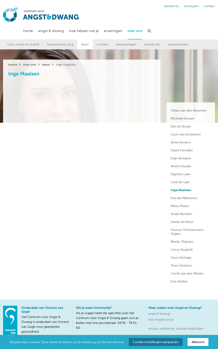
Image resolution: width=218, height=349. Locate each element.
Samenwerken (178, 44)
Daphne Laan (180, 174)
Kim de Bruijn (181, 126)
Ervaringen (113, 31)
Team (85, 44)
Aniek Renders (181, 214)
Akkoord (198, 342)
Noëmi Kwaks (181, 166)
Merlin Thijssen (182, 242)
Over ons (135, 31)
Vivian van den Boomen (188, 110)
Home (28, 31)
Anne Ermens (181, 142)
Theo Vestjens (181, 265)
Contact (209, 6)
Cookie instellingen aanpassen (156, 342)
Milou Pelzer (180, 206)
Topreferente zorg (60, 44)
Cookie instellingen (190, 328)
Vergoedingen (126, 44)
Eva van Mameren (184, 198)
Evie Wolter (179, 281)
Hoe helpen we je (84, 31)
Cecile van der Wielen (187, 273)
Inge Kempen (181, 158)
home (12, 64)
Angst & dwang (51, 31)
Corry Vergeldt (182, 250)
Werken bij (171, 6)
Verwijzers (191, 6)
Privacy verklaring (161, 328)
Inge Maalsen (181, 190)
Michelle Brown (182, 118)
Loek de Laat (180, 182)
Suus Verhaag (181, 257)
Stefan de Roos (182, 222)
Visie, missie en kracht (23, 44)
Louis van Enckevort (186, 134)
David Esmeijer (182, 150)
